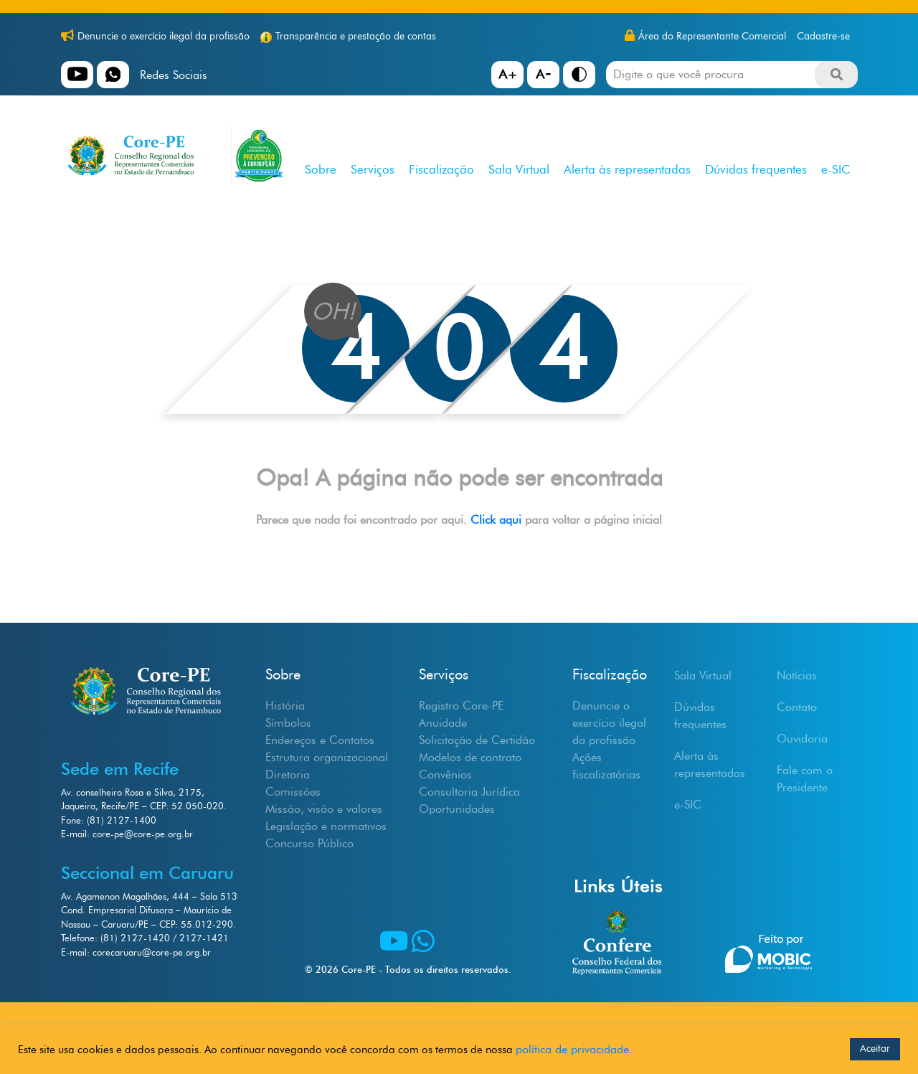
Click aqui (497, 520)
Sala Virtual (518, 169)
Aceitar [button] (875, 1048)
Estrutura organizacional (326, 757)
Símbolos (288, 723)
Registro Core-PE (461, 705)
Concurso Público (309, 843)
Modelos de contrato (470, 757)
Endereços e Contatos (319, 740)
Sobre (320, 169)
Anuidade (443, 723)
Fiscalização (441, 169)
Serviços (372, 169)
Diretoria (287, 774)
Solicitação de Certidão (477, 740)
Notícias (797, 675)
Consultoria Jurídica (469, 792)
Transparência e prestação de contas (355, 36)
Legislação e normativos (326, 826)
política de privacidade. (574, 1049)
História (285, 705)
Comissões (293, 792)
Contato (797, 707)
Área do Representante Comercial (712, 36)
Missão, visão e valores (323, 809)
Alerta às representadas (627, 169)
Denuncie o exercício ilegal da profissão (163, 36)
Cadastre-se (823, 36)
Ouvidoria (802, 738)
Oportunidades (457, 809)
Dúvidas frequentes (756, 169)
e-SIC (835, 169)
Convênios (445, 774)
